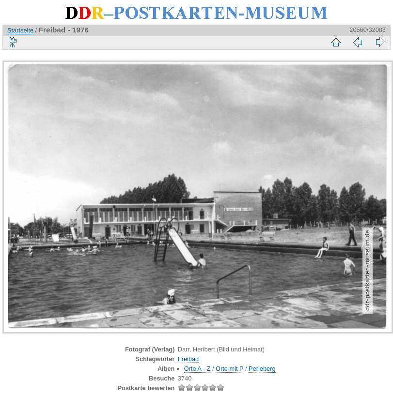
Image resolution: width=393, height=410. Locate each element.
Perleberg (262, 368)
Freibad (188, 359)
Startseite (20, 30)
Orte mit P (229, 368)
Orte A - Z (197, 368)
